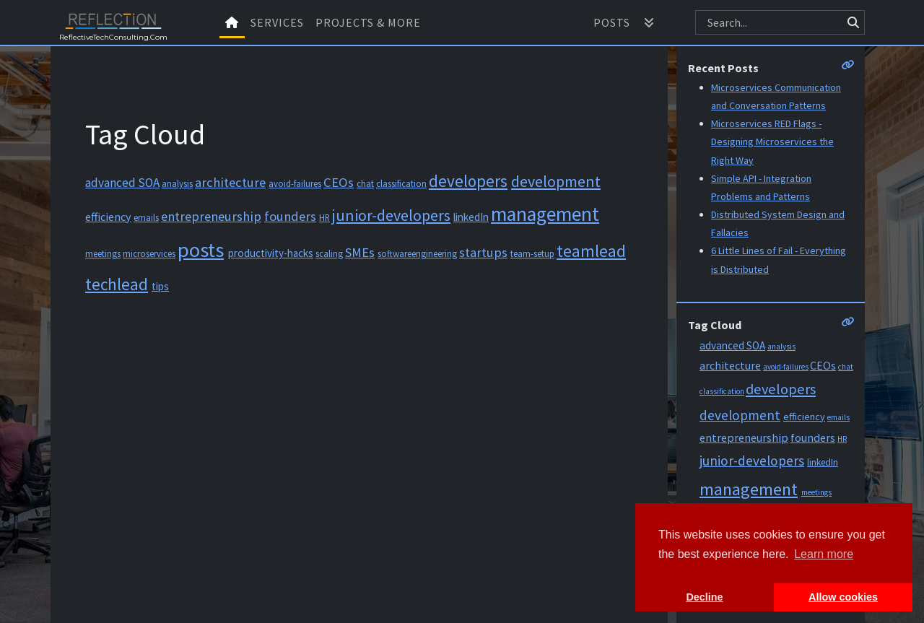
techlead (116, 284)
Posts (611, 22)
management (545, 214)
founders (290, 216)
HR (324, 217)
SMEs (360, 252)
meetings (103, 253)
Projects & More (368, 22)
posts (201, 250)
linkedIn (471, 217)
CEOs (338, 182)
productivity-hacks (270, 253)
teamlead (591, 250)
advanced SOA (122, 183)
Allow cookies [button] (843, 597)
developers (468, 180)
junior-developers (391, 215)
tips (160, 286)
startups (483, 252)
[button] (649, 22)
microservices (149, 253)
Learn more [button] (823, 554)
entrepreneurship (211, 216)
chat (365, 183)
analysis (177, 183)
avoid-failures (295, 183)
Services (277, 22)
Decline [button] (704, 597)
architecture (230, 182)
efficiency (108, 216)
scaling (329, 253)
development (556, 181)
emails (146, 217)
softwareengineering (417, 253)
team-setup (532, 253)
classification (401, 183)
